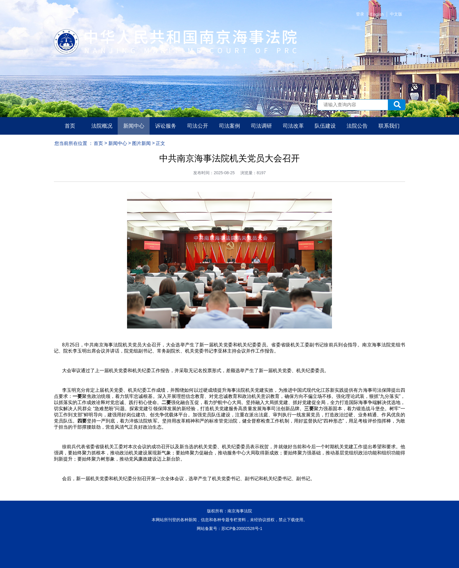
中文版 (396, 14)
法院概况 (101, 126)
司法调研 (261, 126)
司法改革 (293, 126)
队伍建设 (325, 126)
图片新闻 (141, 143)
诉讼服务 (165, 126)
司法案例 (229, 126)
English (377, 14)
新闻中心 (133, 126)
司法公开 (197, 126)
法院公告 (357, 126)
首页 (70, 126)
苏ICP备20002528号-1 (241, 528)
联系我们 (389, 126)
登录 (360, 14)
